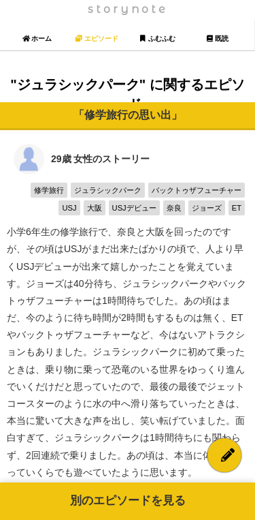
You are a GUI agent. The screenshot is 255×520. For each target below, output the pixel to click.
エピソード (96, 38)
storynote (128, 9)
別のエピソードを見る (128, 500)
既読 (217, 38)
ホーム (37, 38)
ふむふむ (157, 38)
